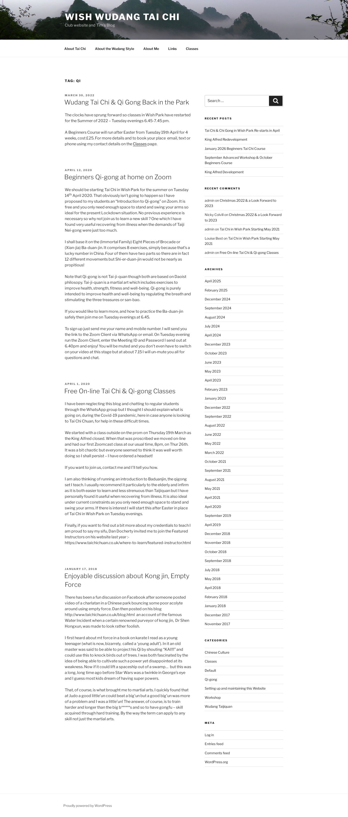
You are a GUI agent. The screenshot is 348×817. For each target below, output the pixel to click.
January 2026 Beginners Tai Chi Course (235, 148)
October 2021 (215, 461)
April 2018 (213, 588)
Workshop (213, 697)
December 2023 (217, 344)
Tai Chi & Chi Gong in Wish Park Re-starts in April (242, 130)
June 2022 (213, 434)
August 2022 (215, 425)
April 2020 (213, 507)
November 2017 (217, 624)
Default (210, 670)
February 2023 (216, 389)
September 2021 (218, 470)
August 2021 (215, 480)
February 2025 (216, 290)
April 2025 (213, 281)
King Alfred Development (224, 172)
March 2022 (214, 452)
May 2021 (212, 488)
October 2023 (216, 353)
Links (172, 49)
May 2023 (213, 371)
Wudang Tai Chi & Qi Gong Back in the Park (126, 102)
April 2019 (213, 525)
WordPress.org (216, 762)
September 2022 (218, 416)
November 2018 (217, 542)
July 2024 (212, 326)
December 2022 (217, 407)
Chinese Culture (217, 652)
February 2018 (216, 597)
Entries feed (214, 744)
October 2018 (215, 552)
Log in (209, 735)
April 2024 (213, 335)
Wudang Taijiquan (218, 706)
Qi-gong (211, 679)
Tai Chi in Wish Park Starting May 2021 (250, 229)
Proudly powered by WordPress (87, 805)
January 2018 (215, 606)
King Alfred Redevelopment (226, 139)
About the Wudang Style (114, 49)
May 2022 (212, 443)
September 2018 (218, 561)
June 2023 (213, 362)
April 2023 (213, 380)
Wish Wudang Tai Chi (122, 17)
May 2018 (212, 579)
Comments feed (217, 753)
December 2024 (217, 299)
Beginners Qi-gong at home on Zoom (117, 177)
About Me (151, 49)
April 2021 (212, 497)
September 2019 (218, 515)
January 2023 (215, 398)
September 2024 (218, 308)
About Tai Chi (75, 49)
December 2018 (217, 534)
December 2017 (217, 615)
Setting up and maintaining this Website (235, 688)
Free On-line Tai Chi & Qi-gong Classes (119, 391)
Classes (192, 49)
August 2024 (215, 317)
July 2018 (212, 570)
